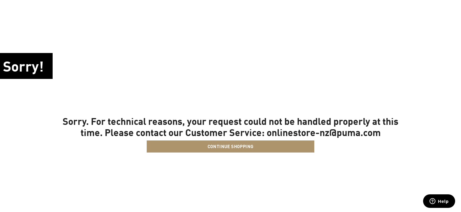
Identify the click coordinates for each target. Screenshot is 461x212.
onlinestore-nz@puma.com (324, 132)
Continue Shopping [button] (231, 146)
